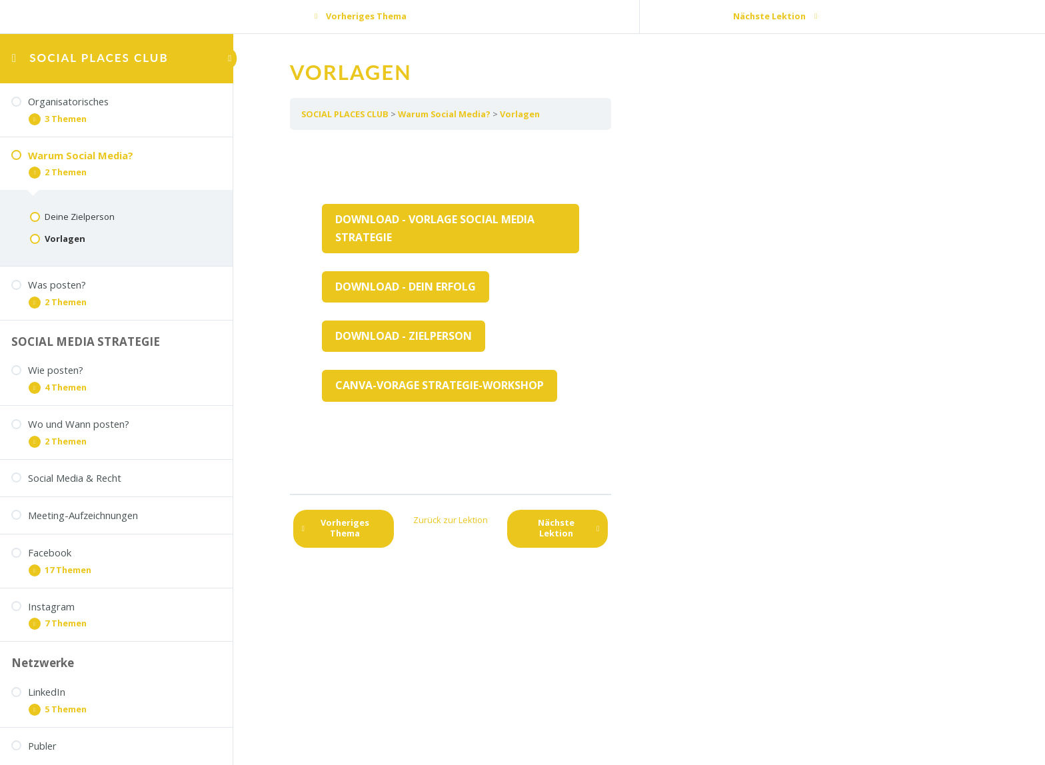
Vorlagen (520, 114)
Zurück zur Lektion (450, 520)
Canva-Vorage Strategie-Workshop (439, 385)
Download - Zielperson (403, 336)
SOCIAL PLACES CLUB (98, 58)
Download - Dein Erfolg (405, 286)
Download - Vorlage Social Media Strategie (434, 228)
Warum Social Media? (444, 114)
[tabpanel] (450, 311)
